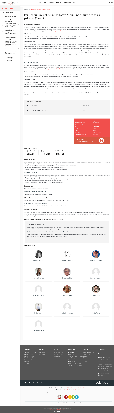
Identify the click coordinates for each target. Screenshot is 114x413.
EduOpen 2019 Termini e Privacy (57, 409)
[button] (40, 2)
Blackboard (86, 359)
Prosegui (57, 411)
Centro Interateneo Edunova (80, 388)
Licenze (70, 359)
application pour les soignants (55, 69)
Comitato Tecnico (28, 359)
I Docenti (26, 361)
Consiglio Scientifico (29, 358)
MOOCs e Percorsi (43, 352)
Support (102, 357)
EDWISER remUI (77, 389)
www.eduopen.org (104, 373)
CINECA (85, 356)
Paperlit (85, 361)
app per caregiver (57, 31)
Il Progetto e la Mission (30, 352)
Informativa (71, 354)
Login (111, 2)
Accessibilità (42, 354)
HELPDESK (103, 375)
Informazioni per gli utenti (74, 363)
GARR (84, 358)
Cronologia (27, 363)
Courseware (67, 2)
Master (58, 2)
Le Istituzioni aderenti (29, 354)
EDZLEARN (69, 388)
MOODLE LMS (64, 389)
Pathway (51, 2)
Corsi (44, 2)
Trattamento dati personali (75, 365)
